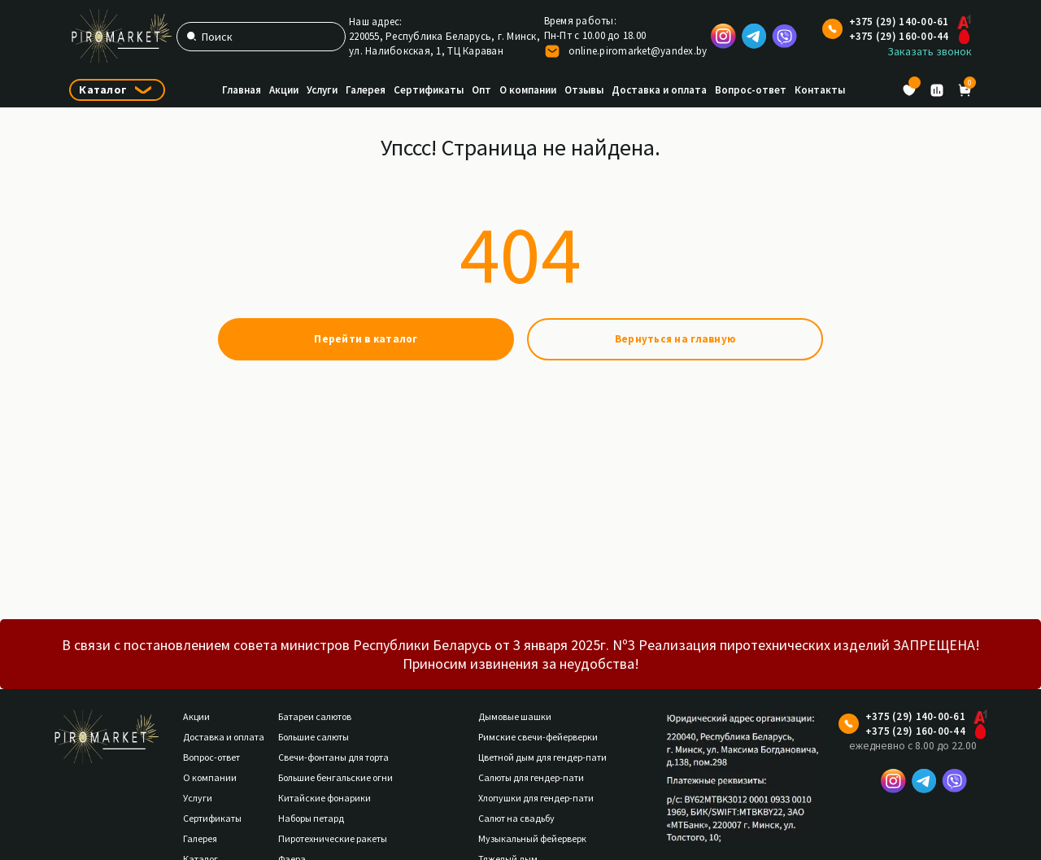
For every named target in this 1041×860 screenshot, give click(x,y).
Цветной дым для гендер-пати (542, 757)
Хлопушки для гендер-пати (536, 798)
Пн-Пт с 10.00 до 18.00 (595, 35)
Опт (481, 90)
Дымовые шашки (514, 716)
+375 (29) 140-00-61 (899, 21)
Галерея (365, 90)
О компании (527, 90)
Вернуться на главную (675, 339)
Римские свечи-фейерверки (538, 737)
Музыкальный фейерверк (532, 838)
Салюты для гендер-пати (531, 777)
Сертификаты (429, 90)
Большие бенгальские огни (335, 777)
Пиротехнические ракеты (332, 838)
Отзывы (583, 90)
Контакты (820, 90)
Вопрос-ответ (750, 90)
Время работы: (580, 21)
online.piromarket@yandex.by (638, 51)
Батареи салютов (314, 716)
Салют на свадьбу (516, 818)
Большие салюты (313, 737)
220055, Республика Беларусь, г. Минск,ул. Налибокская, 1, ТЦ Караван (444, 43)
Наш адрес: (376, 21)
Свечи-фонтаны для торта (333, 757)
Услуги (322, 90)
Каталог (103, 89)
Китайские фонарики (324, 798)
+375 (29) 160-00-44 (899, 36)
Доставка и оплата (659, 90)
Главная (241, 90)
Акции (283, 90)
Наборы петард (311, 818)
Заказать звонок (929, 51)
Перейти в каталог (365, 339)
